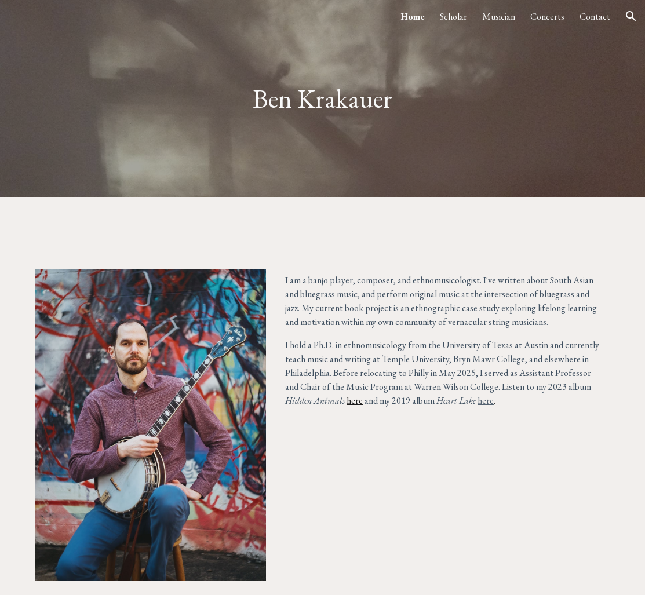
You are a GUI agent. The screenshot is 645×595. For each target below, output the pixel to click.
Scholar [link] (453, 16)
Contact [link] (595, 16)
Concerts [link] (547, 16)
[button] (631, 16)
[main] (322, 99)
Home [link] (412, 16)
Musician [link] (498, 16)
